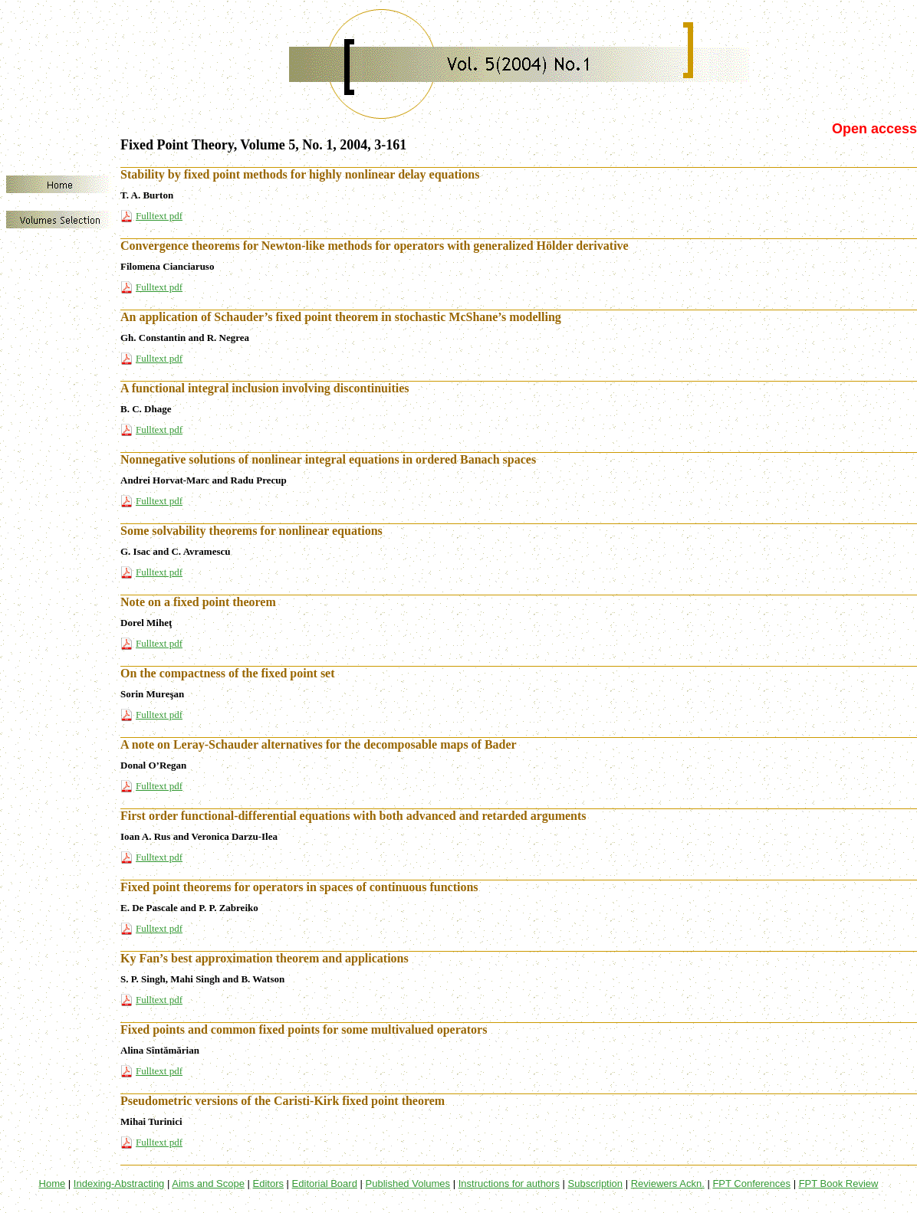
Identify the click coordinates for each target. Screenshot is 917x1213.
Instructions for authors (509, 1183)
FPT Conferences (751, 1183)
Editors (268, 1183)
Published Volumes (408, 1183)
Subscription (595, 1183)
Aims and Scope (208, 1183)
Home (52, 1183)
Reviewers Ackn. (668, 1183)
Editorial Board (324, 1183)
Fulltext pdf (159, 215)
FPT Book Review (839, 1183)
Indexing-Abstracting (119, 1183)
